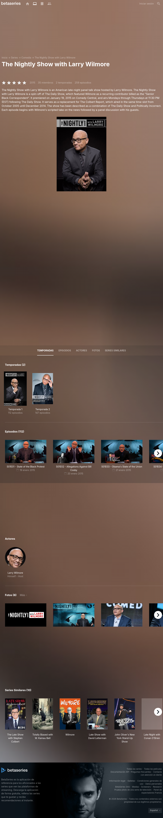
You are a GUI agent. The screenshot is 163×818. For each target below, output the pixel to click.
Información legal (117, 781)
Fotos (96, 350)
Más (22, 595)
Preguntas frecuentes (141, 772)
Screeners (146, 787)
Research (157, 787)
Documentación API (120, 772)
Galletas (131, 781)
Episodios (64, 350)
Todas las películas (153, 769)
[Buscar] (159, 3)
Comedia (26, 57)
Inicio (4, 57)
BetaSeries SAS (122, 787)
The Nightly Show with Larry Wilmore (55, 57)
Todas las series (134, 769)
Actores (81, 350)
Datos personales (153, 784)
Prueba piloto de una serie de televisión (132, 790)
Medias (135, 787)
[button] (15, 562)
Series (14, 57)
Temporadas (45, 350)
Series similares (115, 350)
